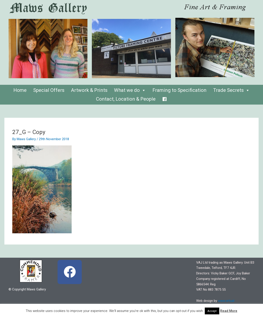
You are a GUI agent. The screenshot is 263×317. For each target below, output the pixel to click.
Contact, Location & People (126, 99)
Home (20, 90)
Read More (228, 311)
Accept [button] (212, 311)
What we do (130, 90)
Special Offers (48, 90)
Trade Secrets (231, 90)
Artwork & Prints (89, 90)
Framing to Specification (179, 90)
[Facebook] (164, 98)
